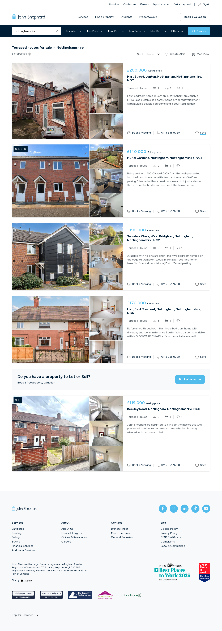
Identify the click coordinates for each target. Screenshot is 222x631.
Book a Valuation (189, 379)
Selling (16, 537)
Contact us (129, 4)
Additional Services (23, 550)
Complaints (168, 542)
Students (127, 17)
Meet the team (120, 533)
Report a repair (161, 4)
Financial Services (22, 546)
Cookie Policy (169, 529)
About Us (67, 529)
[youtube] (206, 509)
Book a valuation (195, 17)
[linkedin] (184, 509)
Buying (16, 542)
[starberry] (26, 580)
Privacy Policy (169, 533)
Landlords (18, 529)
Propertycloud (149, 17)
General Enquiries (122, 537)
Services (83, 17)
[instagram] (173, 509)
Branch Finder (119, 529)
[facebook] (161, 509)
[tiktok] (195, 509)
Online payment (182, 4)
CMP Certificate (171, 537)
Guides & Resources (74, 537)
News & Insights (71, 533)
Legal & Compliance (173, 546)
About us (114, 4)
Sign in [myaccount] (204, 4)
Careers (144, 4)
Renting (17, 533)
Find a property (105, 17)
